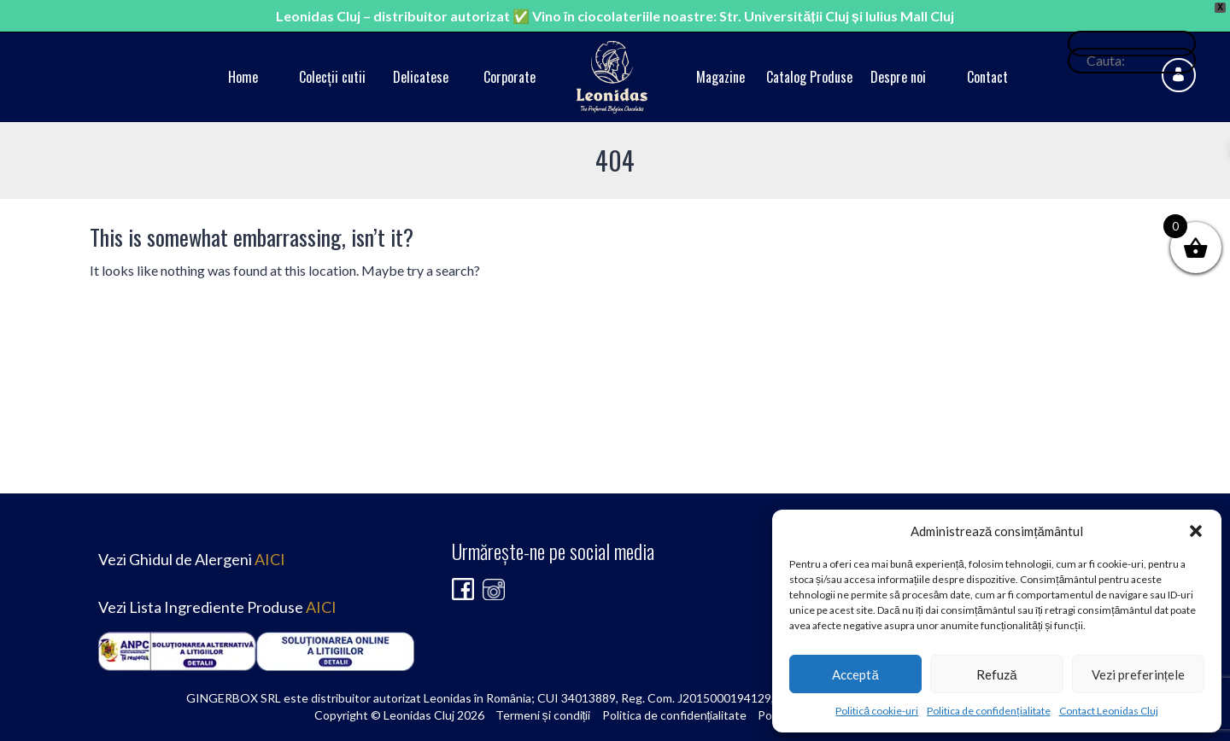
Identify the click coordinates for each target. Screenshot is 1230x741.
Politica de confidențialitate (988, 710)
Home (243, 77)
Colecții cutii (332, 77)
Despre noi (898, 77)
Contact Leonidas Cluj (1108, 710)
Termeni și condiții (543, 715)
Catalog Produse (809, 77)
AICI (270, 559)
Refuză (996, 674)
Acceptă (855, 674)
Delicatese (420, 77)
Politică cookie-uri (876, 710)
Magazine (720, 77)
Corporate (509, 77)
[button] (1195, 531)
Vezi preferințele (1138, 674)
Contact (987, 77)
